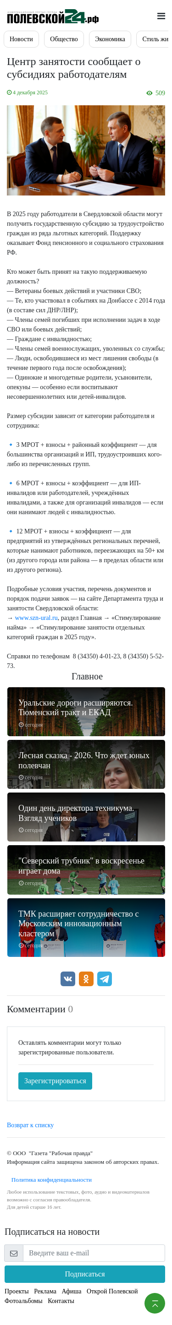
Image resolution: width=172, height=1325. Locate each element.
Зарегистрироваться (55, 1081)
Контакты (61, 1301)
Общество (64, 39)
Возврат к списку (30, 1125)
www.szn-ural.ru (36, 617)
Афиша (71, 1291)
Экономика (110, 39)
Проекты (17, 1291)
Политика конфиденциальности (49, 1179)
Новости (21, 39)
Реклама (45, 1291)
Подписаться (85, 1274)
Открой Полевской (112, 1291)
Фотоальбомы (24, 1301)
